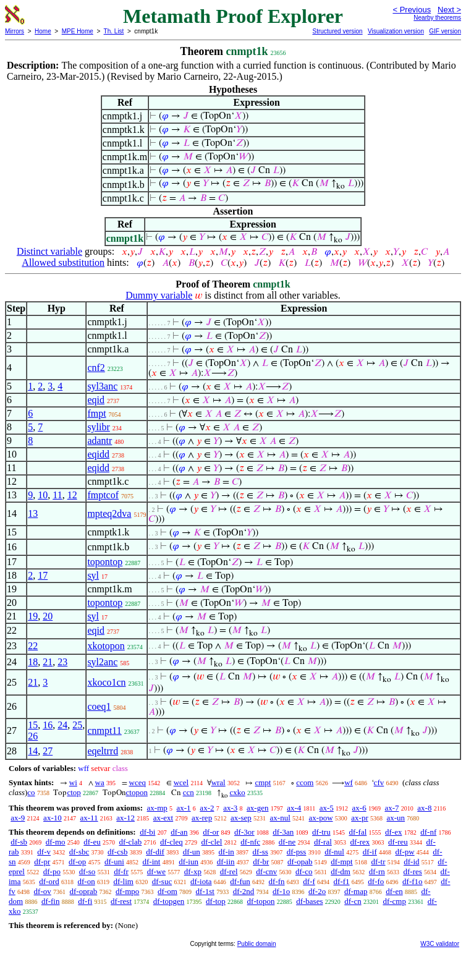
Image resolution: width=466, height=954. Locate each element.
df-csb (118, 851)
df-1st (205, 891)
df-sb (19, 841)
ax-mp (157, 807)
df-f (309, 881)
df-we (156, 871)
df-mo (56, 841)
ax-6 (359, 807)
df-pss (297, 851)
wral (218, 782)
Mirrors (14, 31)
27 (48, 751)
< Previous (411, 9)
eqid (95, 399)
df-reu (398, 841)
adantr (99, 440)
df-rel (229, 871)
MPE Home (77, 31)
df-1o (281, 891)
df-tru (321, 832)
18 (33, 662)
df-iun (188, 861)
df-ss (260, 851)
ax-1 (184, 807)
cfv (379, 782)
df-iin (226, 861)
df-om (167, 891)
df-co (303, 871)
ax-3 (230, 807)
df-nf (428, 832)
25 (77, 725)
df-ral (323, 841)
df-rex (360, 841)
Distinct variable (49, 251)
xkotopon (105, 646)
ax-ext (163, 817)
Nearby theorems (437, 17)
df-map (356, 891)
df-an (179, 832)
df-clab (130, 841)
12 (72, 495)
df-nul (334, 851)
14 (33, 751)
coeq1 (99, 706)
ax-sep (241, 817)
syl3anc (102, 386)
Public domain (256, 943)
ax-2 (207, 807)
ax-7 (391, 807)
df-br (261, 861)
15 (33, 725)
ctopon (137, 792)
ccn (188, 792)
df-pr (42, 861)
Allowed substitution (63, 262)
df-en (394, 891)
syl (93, 575)
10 (43, 495)
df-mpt (341, 861)
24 (62, 725)
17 (43, 575)
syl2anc (102, 662)
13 (33, 513)
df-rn (377, 871)
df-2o (317, 891)
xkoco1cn (106, 682)
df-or (211, 832)
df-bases (309, 901)
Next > (449, 9)
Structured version (337, 31)
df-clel (211, 841)
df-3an (283, 832)
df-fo (376, 881)
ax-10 (52, 817)
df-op (77, 861)
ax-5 (327, 807)
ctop (73, 792)
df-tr (378, 861)
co (31, 792)
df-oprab (84, 891)
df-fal (357, 832)
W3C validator (439, 943)
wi (73, 782)
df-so (87, 871)
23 (62, 662)
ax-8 (424, 807)
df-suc (162, 881)
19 (33, 616)
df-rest (121, 901)
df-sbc (79, 851)
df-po (52, 871)
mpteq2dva (109, 513)
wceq (137, 782)
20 (48, 616)
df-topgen (169, 901)
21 (48, 662)
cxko (237, 792)
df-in (226, 851)
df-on (86, 881)
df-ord (49, 881)
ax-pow (321, 817)
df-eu (91, 841)
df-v (44, 851)
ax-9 (18, 817)
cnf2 (95, 367)
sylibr (98, 427)
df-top (216, 901)
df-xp (192, 871)
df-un (191, 851)
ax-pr (359, 817)
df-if (370, 851)
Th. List (114, 31)
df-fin (50, 901)
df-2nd (244, 891)
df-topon (261, 901)
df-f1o (412, 881)
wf (348, 782)
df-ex (393, 832)
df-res (412, 871)
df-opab (299, 861)
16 (48, 725)
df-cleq (171, 841)
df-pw (405, 851)
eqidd (98, 454)
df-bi (147, 832)
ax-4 (294, 807)
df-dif (155, 851)
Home (43, 31)
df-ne (287, 841)
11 (57, 495)
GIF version (445, 31)
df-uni (114, 861)
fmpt (96, 413)
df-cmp (394, 901)
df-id (411, 861)
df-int (152, 861)
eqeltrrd (102, 751)
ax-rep (202, 817)
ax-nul (280, 817)
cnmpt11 (104, 730)
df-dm (340, 871)
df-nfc (250, 841)
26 (33, 736)
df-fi (85, 901)
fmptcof (103, 495)
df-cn (352, 901)
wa (99, 782)
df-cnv (266, 871)
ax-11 (89, 817)
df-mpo (127, 891)
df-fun (240, 881)
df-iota (201, 881)
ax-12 (125, 817)
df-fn (277, 881)
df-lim (123, 881)
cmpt (263, 782)
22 (33, 646)
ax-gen (257, 807)
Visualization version (396, 31)
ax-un (395, 817)
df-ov (42, 891)
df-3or (244, 832)
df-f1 (342, 881)
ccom (304, 782)
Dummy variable (158, 295)
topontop (104, 561)
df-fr (121, 871)
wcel (181, 782)
